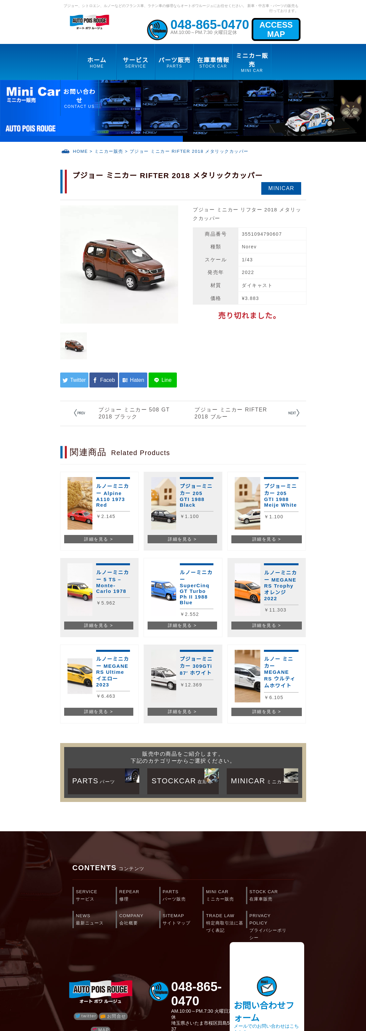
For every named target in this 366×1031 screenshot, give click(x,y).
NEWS (96, 920)
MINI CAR (226, 896)
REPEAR (139, 896)
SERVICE (96, 896)
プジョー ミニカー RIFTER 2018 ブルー (230, 413)
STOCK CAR (269, 896)
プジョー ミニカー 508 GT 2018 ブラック (134, 413)
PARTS (182, 896)
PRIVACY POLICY (269, 921)
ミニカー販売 (108, 151)
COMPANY (139, 920)
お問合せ (113, 1016)
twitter (85, 1015)
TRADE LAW (226, 921)
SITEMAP (182, 920)
